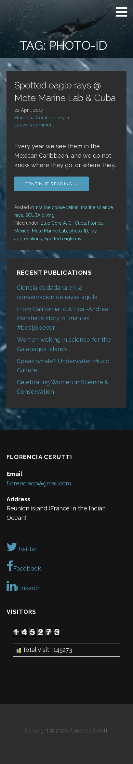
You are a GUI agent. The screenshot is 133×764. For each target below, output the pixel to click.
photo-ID (78, 230)
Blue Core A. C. (57, 223)
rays (18, 215)
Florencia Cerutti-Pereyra (41, 117)
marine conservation (57, 207)
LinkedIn (24, 586)
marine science (97, 207)
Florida (95, 223)
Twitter (22, 547)
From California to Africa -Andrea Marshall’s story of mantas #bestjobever (62, 318)
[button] (123, 11)
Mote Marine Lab (49, 230)
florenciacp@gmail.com (39, 483)
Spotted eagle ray (63, 238)
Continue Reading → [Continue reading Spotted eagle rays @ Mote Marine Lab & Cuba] (51, 183)
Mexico (22, 230)
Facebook (24, 566)
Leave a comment (34, 124)
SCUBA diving (39, 215)
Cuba (80, 223)
